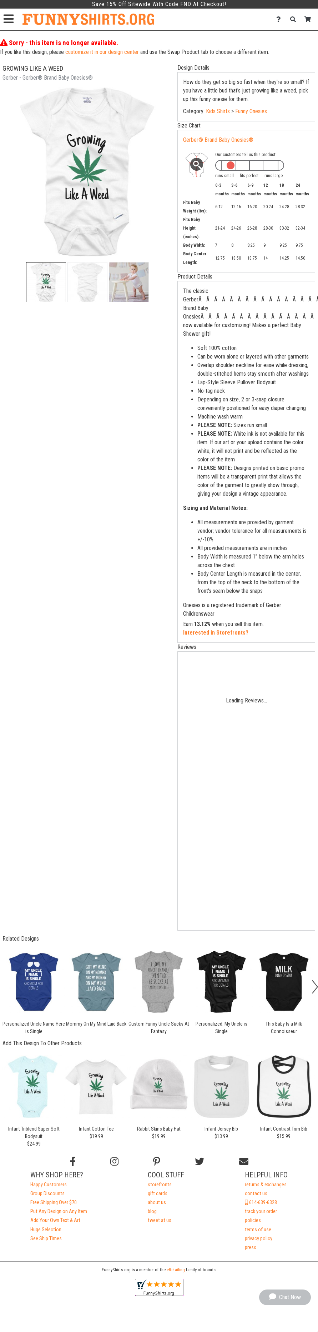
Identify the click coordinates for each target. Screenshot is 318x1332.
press (250, 1248)
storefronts (160, 1185)
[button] (46, 282)
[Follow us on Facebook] (73, 1161)
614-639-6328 (261, 1203)
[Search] (295, 19)
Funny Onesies (251, 111)
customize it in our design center (102, 52)
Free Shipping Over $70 (53, 1203)
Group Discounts (47, 1194)
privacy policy (258, 1239)
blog (152, 1211)
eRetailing (176, 1269)
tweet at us (159, 1220)
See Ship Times (46, 1239)
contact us (256, 1194)
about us (157, 1203)
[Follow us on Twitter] (199, 1161)
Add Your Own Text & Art (55, 1220)
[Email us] (243, 1161)
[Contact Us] (280, 19)
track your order (261, 1211)
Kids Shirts (218, 111)
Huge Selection (45, 1230)
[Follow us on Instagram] (114, 1161)
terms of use (258, 1230)
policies (253, 1220)
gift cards (157, 1194)
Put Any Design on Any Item (58, 1211)
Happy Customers (48, 1185)
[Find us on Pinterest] (156, 1161)
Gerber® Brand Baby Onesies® (218, 139)
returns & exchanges (266, 1185)
